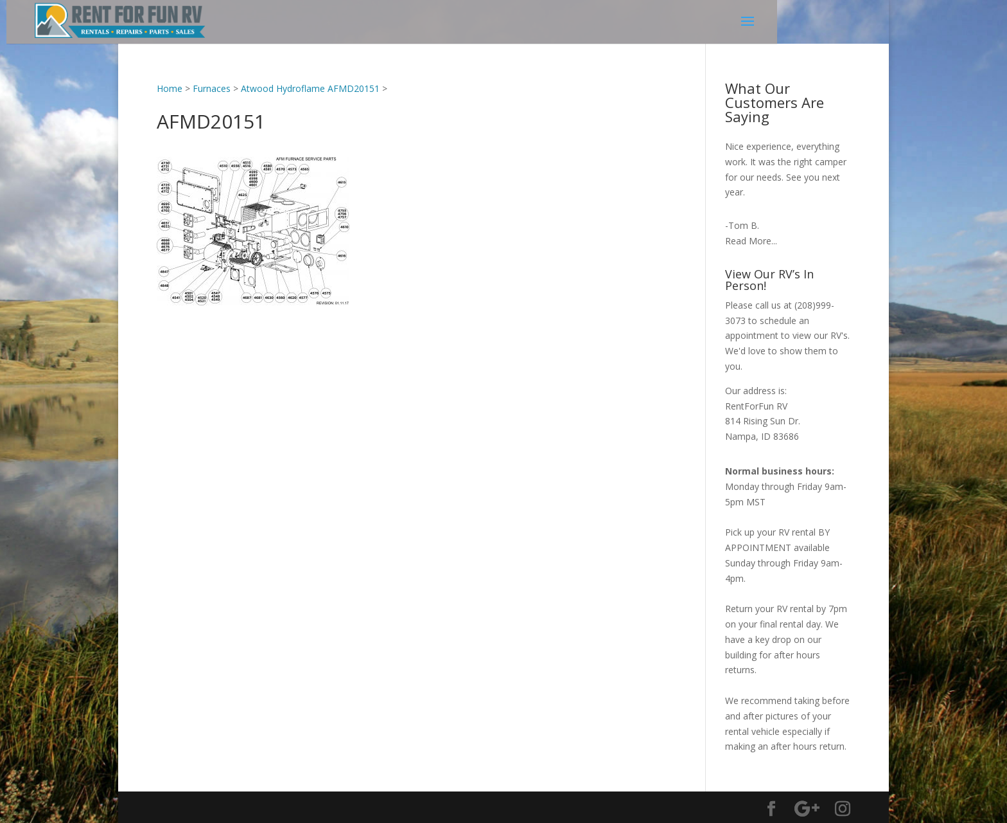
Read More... (751, 241)
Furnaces (212, 88)
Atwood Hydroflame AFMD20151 (310, 88)
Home (169, 88)
